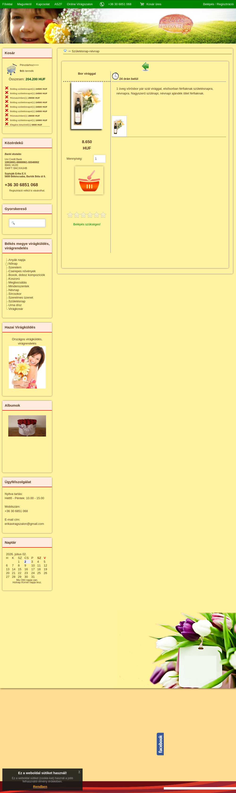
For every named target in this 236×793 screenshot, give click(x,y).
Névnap (13, 290)
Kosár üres (154, 4)
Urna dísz (15, 305)
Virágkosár (15, 309)
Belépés (208, 4)
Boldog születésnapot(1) (28, 89)
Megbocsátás (17, 282)
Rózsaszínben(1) (25, 98)
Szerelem (14, 267)
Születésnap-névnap (85, 51)
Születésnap (16, 301)
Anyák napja (16, 260)
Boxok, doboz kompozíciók (26, 275)
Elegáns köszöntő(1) (26, 124)
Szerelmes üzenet (20, 297)
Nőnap (12, 263)
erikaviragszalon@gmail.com (24, 524)
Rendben (40, 787)
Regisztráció (225, 4)
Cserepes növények (22, 271)
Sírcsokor (14, 293)
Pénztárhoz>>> (29, 64)
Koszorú (14, 278)
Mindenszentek (18, 286)
